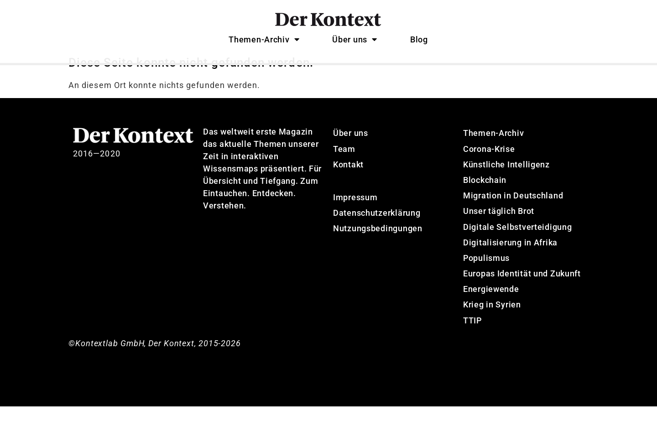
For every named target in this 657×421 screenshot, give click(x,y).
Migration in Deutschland (513, 210)
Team (344, 163)
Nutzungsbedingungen (377, 243)
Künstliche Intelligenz (506, 179)
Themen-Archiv (264, 39)
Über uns (354, 39)
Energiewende (491, 304)
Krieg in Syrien (492, 319)
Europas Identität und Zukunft (522, 288)
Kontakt (348, 179)
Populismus (486, 273)
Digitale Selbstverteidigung (517, 241)
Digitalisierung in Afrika (510, 257)
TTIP (472, 335)
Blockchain (484, 195)
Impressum (355, 212)
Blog (419, 39)
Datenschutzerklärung (376, 228)
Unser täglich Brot (498, 226)
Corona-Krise (489, 163)
